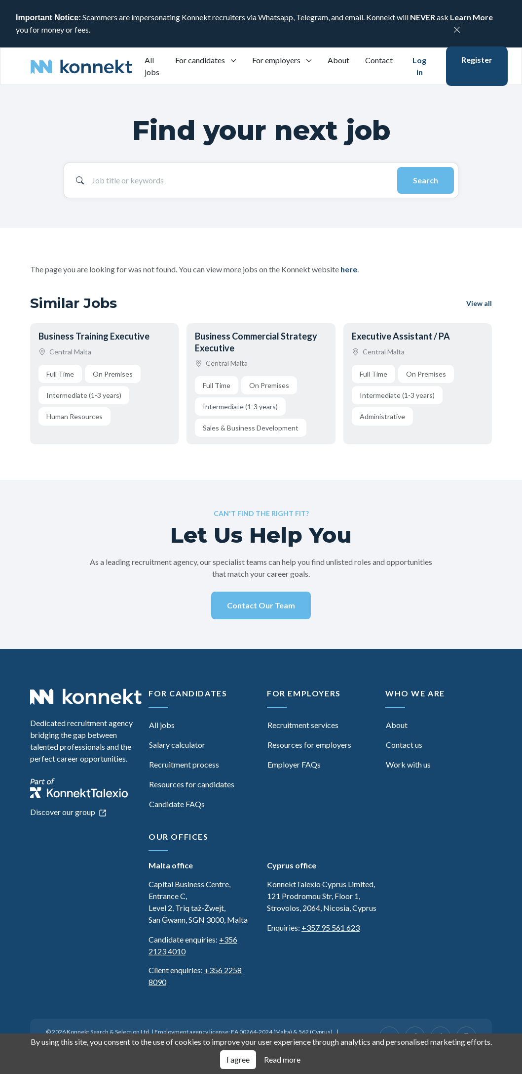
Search (425, 180)
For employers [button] (277, 60)
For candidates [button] (200, 60)
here (348, 269)
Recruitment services (302, 725)
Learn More (471, 17)
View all (479, 303)
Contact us (404, 744)
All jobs (152, 66)
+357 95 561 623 (330, 927)
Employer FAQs (294, 764)
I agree (238, 1059)
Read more (282, 1059)
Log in (419, 66)
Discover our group (68, 811)
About (338, 60)
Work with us (408, 764)
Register (476, 59)
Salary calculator (177, 744)
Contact (379, 60)
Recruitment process (184, 764)
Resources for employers (309, 744)
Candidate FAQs (177, 804)
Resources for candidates (191, 784)
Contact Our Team (261, 605)
